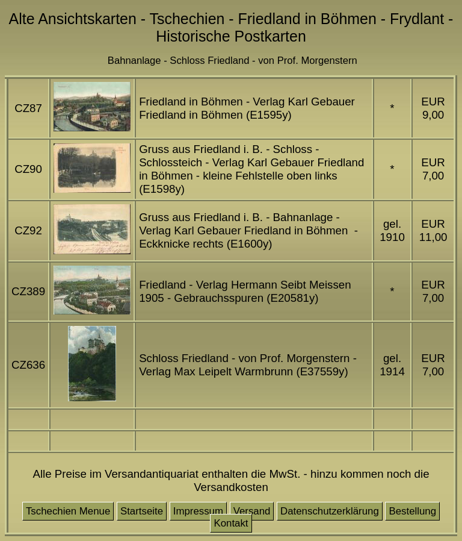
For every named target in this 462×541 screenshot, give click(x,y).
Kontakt (231, 523)
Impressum (198, 511)
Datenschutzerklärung (329, 511)
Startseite (141, 511)
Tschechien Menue (68, 511)
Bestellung (412, 511)
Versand (252, 511)
